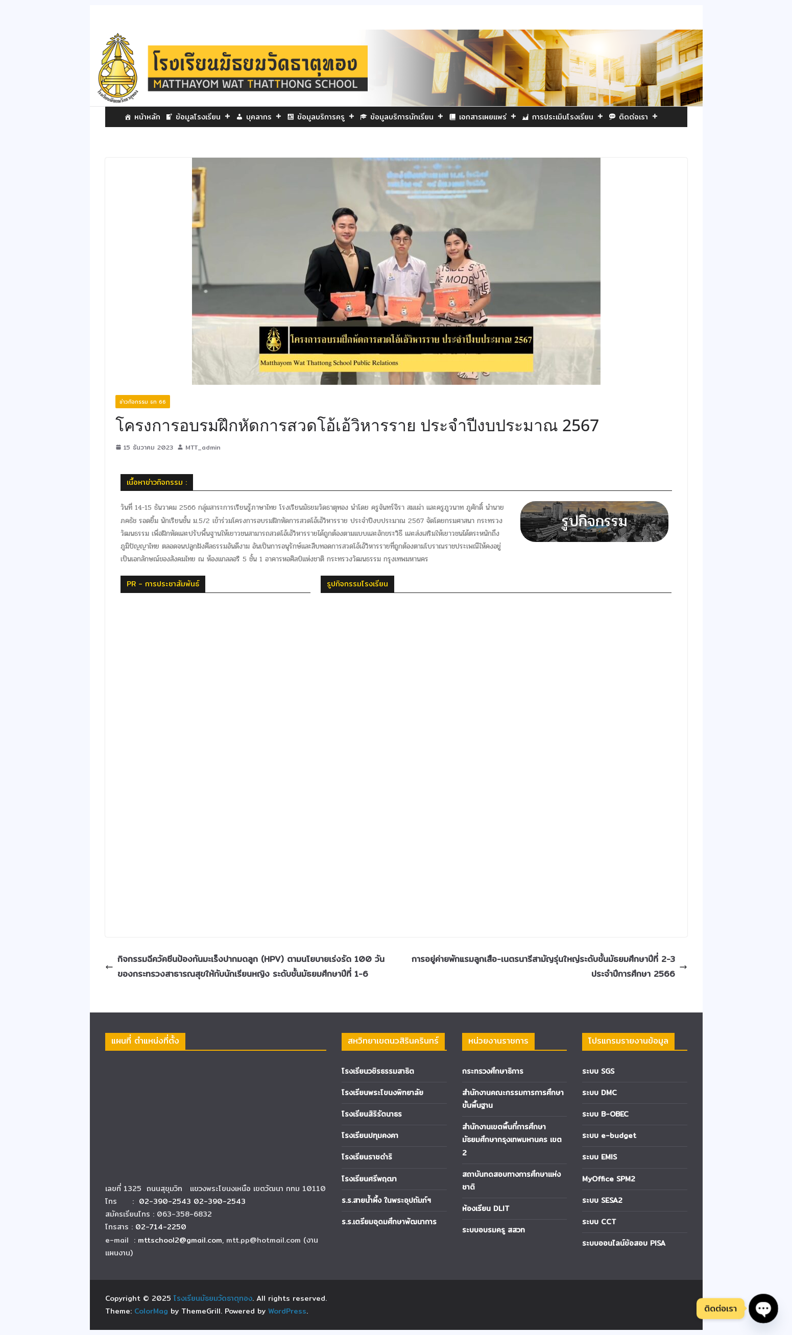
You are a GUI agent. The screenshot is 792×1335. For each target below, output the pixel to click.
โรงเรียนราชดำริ (367, 1157)
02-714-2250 (160, 1226)
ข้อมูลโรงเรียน (203, 117)
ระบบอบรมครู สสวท (493, 1229)
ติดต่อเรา (638, 117)
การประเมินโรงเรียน (568, 117)
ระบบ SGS (598, 1071)
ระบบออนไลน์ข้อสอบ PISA (623, 1243)
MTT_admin (203, 447)
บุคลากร (264, 117)
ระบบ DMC (599, 1092)
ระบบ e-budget (609, 1135)
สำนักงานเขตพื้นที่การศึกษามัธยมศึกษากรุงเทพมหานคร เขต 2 (512, 1139)
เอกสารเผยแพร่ (488, 117)
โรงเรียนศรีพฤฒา (369, 1178)
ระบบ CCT (599, 1221)
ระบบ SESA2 (602, 1200)
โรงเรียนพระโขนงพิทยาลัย (382, 1092)
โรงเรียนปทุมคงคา (370, 1135)
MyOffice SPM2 (608, 1178)
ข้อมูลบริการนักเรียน (407, 117)
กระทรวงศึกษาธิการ (492, 1071)
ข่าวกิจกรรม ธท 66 (142, 402)
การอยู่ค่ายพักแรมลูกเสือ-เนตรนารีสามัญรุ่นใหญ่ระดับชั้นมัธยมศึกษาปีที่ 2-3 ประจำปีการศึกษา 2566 (549, 966)
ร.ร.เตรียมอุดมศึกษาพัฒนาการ (389, 1221)
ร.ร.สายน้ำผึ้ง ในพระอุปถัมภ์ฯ (386, 1200)
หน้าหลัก (147, 116)
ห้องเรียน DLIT (486, 1208)
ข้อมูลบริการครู (326, 117)
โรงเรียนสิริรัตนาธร (372, 1114)
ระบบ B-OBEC (605, 1114)
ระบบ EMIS (599, 1157)
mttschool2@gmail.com (180, 1240)
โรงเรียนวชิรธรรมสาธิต (378, 1071)
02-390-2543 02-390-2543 (193, 1201)
